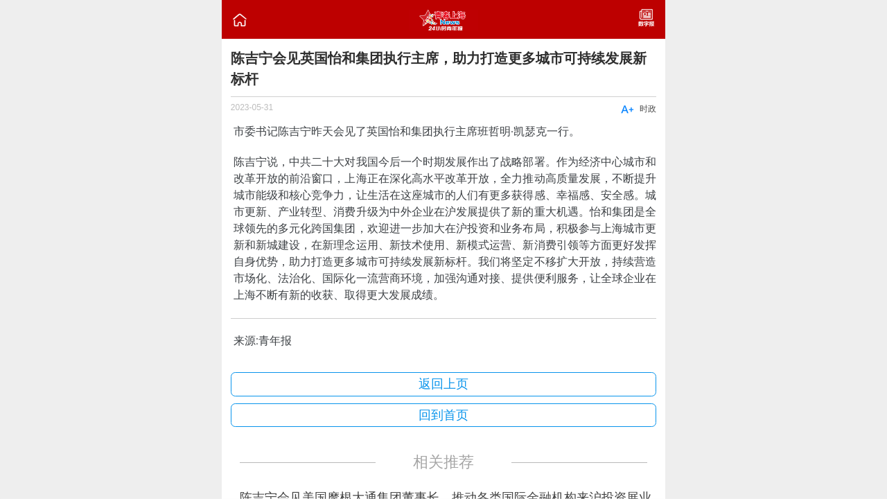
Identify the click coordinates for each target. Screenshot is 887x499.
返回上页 (443, 384)
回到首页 (443, 415)
